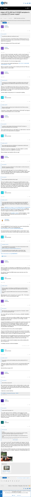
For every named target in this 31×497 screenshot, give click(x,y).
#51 (29, 265)
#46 (29, 139)
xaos (6, 421)
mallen (6, 399)
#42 (29, 52)
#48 (29, 196)
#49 (29, 224)
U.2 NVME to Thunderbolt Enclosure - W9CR (10, 393)
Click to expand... (15, 439)
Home (26, 485)
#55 (29, 377)
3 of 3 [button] (8, 22)
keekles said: (4, 104)
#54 (29, 354)
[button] (2, 8)
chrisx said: (4, 429)
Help (24, 485)
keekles (6, 25)
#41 (29, 30)
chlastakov (7, 219)
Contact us (10, 485)
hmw (6, 96)
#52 (29, 282)
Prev (4, 22)
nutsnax (2, 15)
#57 (29, 426)
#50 (29, 241)
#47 (29, 161)
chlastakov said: (4, 244)
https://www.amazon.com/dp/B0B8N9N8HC (9, 253)
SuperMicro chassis (14, 213)
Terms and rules (15, 485)
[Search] (29, 8)
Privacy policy (20, 485)
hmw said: (3, 164)
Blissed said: (4, 80)
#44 (29, 101)
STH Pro (2, 485)
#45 (29, 120)
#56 (29, 404)
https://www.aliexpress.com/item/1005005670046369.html (12, 228)
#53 (29, 305)
